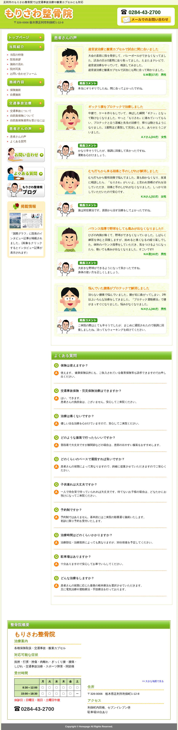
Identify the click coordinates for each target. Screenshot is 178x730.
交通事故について (20, 110)
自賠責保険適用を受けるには (27, 120)
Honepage (84, 726)
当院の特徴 (16, 54)
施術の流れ (16, 64)
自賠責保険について (22, 115)
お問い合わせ (26, 155)
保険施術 (15, 89)
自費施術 (15, 94)
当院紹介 (26, 47)
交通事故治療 (26, 103)
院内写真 (15, 68)
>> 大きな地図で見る (153, 681)
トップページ (26, 37)
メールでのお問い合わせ (146, 20)
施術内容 (26, 82)
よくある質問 (18, 141)
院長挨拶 (15, 59)
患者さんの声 (26, 129)
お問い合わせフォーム (23, 73)
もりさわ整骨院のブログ (26, 189)
